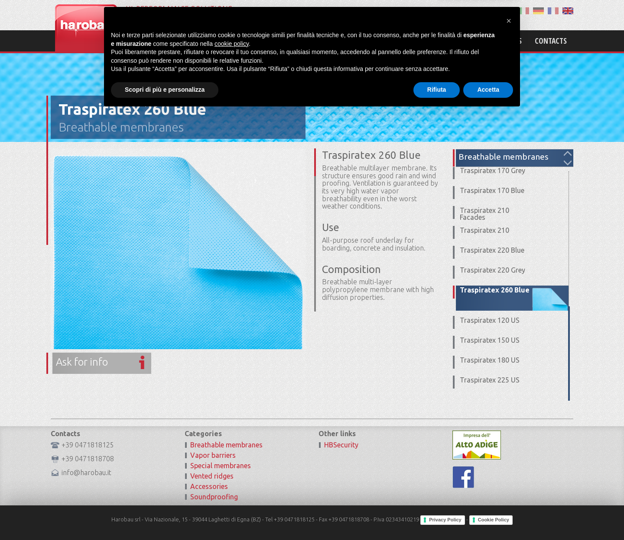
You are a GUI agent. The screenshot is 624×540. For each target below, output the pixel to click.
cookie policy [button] (231, 470)
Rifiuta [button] (436, 516)
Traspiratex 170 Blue (492, 190)
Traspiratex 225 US (490, 379)
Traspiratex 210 (484, 230)
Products (442, 40)
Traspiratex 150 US (490, 340)
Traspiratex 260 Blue (495, 289)
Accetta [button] (488, 516)
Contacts (551, 40)
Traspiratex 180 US (490, 360)
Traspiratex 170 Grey (492, 170)
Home (364, 40)
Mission (399, 40)
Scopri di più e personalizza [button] (165, 516)
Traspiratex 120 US (490, 320)
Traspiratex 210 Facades (484, 214)
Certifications (497, 40)
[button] (509, 447)
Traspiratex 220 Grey (492, 270)
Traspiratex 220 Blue (492, 250)
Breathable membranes (121, 127)
